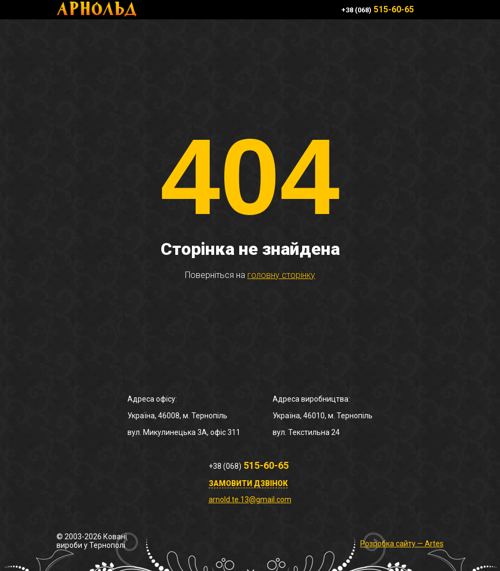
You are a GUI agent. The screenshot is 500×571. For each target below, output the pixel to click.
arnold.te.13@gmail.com (250, 499)
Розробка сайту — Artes (402, 543)
